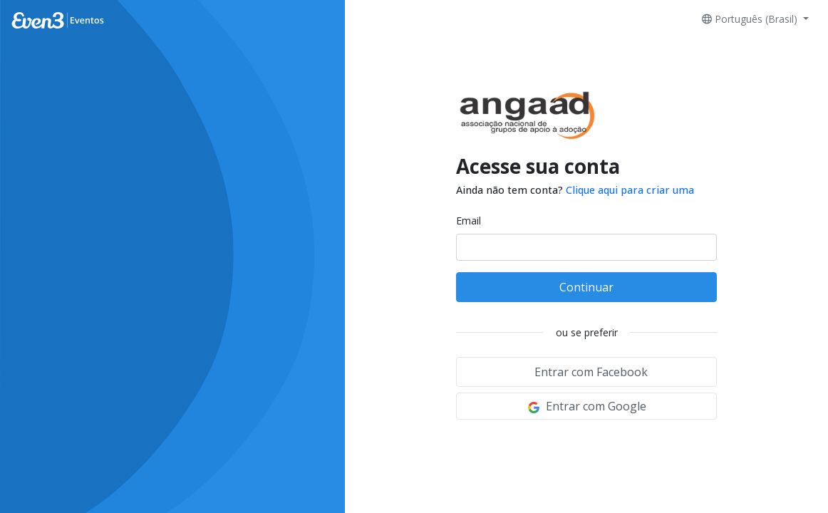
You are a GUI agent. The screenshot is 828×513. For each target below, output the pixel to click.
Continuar (586, 287)
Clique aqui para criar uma (630, 190)
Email (468, 220)
